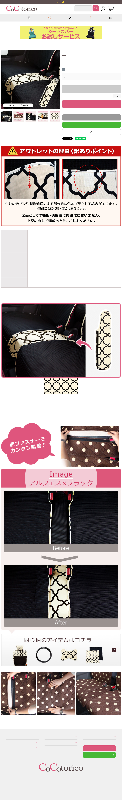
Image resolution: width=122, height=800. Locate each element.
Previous (4, 80)
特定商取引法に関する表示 (45, 736)
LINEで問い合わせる (85, 755)
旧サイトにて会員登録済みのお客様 (9, 757)
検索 (96, 8)
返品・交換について (8, 752)
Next (56, 80)
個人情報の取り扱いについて (45, 742)
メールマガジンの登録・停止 (84, 736)
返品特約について (62, 111)
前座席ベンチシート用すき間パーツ (4, 43)
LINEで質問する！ (91, 124)
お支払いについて (8, 742)
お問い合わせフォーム (85, 748)
